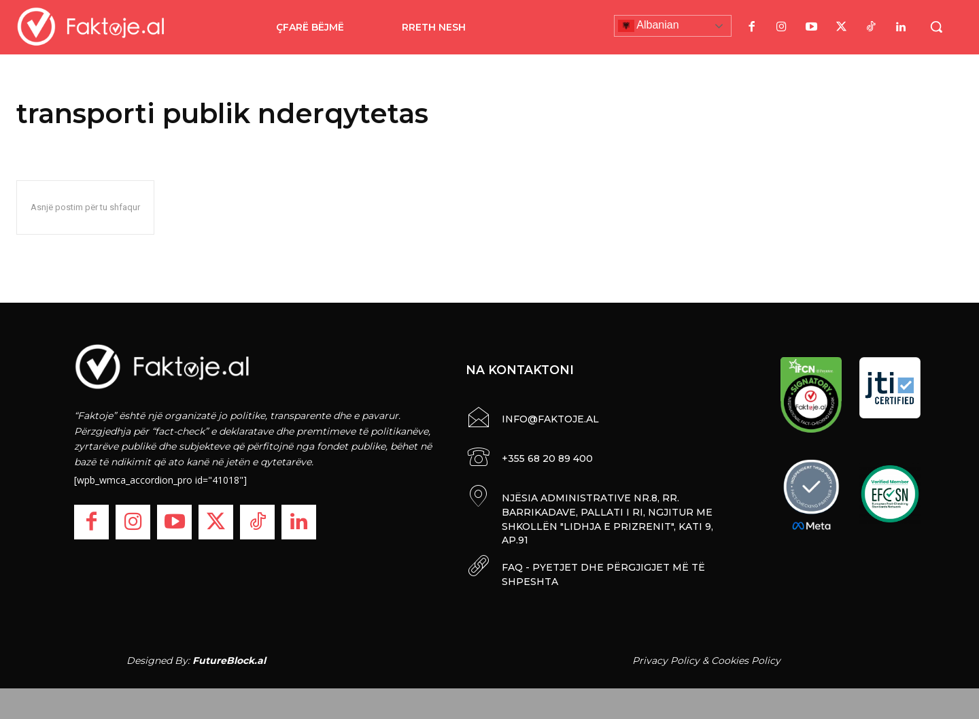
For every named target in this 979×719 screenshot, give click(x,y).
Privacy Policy (666, 656)
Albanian (648, 26)
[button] (936, 26)
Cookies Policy (745, 656)
